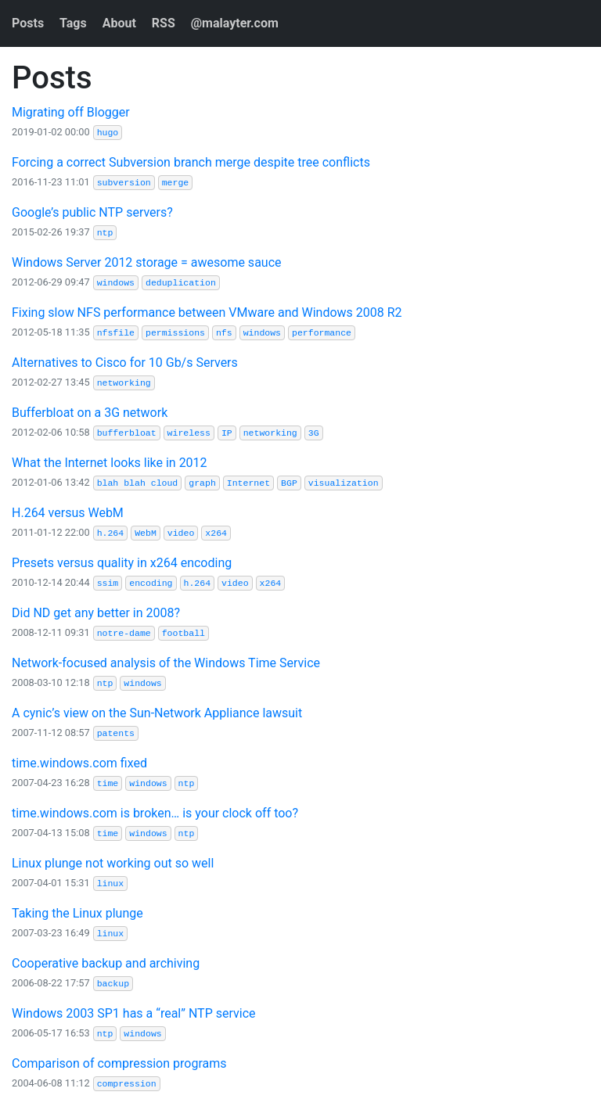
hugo (108, 133)
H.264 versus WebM (68, 512)
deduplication (181, 283)
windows (116, 283)
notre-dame (124, 633)
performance (321, 333)
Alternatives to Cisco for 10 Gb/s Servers (125, 362)
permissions (175, 333)
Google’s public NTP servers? (92, 212)
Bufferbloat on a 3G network (89, 412)
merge (175, 183)
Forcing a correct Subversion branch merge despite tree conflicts (191, 162)
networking (124, 383)
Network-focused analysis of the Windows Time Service (166, 662)
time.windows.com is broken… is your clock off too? (155, 813)
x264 (216, 533)
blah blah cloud (137, 483)
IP (226, 433)
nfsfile (116, 333)
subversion (124, 183)
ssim (108, 583)
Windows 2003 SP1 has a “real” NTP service (134, 1013)
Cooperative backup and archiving (106, 963)
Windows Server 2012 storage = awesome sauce (147, 262)
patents (116, 733)
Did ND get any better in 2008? (96, 612)
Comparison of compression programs (119, 1063)
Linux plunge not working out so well (113, 863)
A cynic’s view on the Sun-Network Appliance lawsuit (157, 713)
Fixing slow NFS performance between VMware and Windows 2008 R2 (207, 312)
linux (110, 883)
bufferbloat (127, 433)
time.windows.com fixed (79, 763)
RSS (163, 23)
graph (202, 483)
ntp (105, 233)
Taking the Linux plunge (77, 913)
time (108, 783)
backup (113, 984)
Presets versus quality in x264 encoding (122, 562)
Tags (73, 23)
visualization (343, 483)
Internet (248, 483)
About (119, 23)
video (181, 533)
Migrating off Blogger (71, 112)
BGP (289, 483)
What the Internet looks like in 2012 (109, 462)
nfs (224, 333)
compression (127, 1084)
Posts (28, 23)
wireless (189, 433)
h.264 (110, 533)
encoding (150, 583)
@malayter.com (235, 23)
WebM (146, 533)
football (183, 633)
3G (313, 433)
